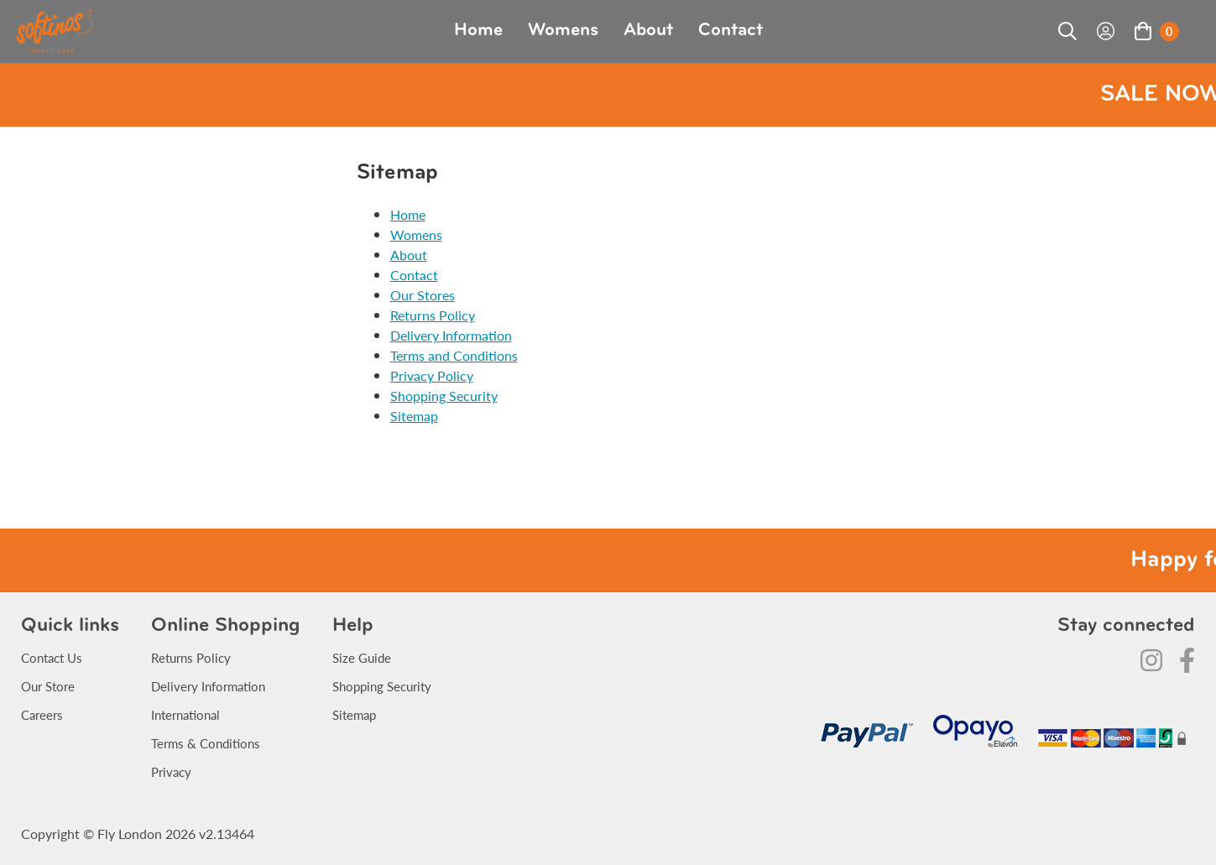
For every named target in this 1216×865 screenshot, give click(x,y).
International (185, 714)
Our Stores (422, 295)
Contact (730, 30)
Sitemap (414, 415)
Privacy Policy (431, 375)
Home (478, 30)
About (648, 30)
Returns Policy (432, 315)
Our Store (48, 686)
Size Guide (361, 657)
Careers (42, 714)
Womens (563, 30)
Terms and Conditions (454, 355)
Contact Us (51, 657)
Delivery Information (451, 335)
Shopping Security (444, 395)
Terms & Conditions (205, 743)
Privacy (171, 771)
